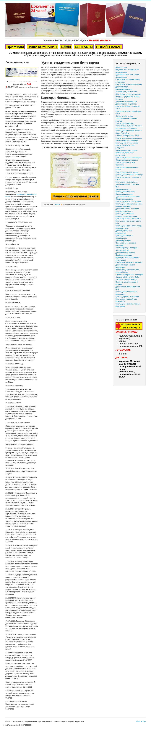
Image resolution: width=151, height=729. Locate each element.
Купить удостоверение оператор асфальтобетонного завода (129, 139)
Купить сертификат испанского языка (128, 178)
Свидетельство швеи (124, 199)
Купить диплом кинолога (126, 192)
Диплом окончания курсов (126, 101)
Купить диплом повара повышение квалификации (126, 215)
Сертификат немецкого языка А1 (129, 126)
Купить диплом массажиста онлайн (127, 168)
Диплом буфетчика (123, 240)
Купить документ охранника (127, 143)
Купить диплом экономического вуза (128, 222)
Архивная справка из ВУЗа (126, 279)
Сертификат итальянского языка (129, 84)
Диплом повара (122, 87)
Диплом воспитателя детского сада (128, 288)
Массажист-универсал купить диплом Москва (128, 271)
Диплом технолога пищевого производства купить (127, 210)
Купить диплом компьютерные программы (128, 305)
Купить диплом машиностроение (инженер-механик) (129, 205)
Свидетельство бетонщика (126, 150)
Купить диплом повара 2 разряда (129, 175)
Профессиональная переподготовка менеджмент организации (127, 257)
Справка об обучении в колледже (129, 275)
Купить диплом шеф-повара (127, 172)
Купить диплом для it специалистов (124, 237)
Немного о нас (121, 67)
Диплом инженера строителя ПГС (127, 185)
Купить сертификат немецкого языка (128, 107)
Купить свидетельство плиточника (125, 154)
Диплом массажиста (124, 89)
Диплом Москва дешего (125, 253)
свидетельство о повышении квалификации (127, 71)
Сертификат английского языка (128, 94)
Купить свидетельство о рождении (125, 146)
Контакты (119, 99)
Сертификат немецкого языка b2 (129, 262)
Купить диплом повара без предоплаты (126, 293)
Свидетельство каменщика (127, 160)
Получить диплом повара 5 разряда (127, 283)
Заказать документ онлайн (126, 92)
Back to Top (141, 721)
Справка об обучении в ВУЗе (127, 136)
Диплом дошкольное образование (124, 232)
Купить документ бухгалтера (127, 297)
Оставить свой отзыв (124, 116)
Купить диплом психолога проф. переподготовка (129, 227)
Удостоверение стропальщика (128, 197)
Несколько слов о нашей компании (126, 244)
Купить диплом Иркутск (125, 123)
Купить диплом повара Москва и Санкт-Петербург (129, 132)
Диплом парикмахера (124, 194)
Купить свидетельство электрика (129, 158)
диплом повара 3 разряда (126, 128)
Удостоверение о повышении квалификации (127, 76)
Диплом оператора (123, 189)
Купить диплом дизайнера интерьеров (126, 300)
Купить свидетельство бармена (128, 201)
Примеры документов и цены (127, 97)
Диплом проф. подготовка (126, 104)
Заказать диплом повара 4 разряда (126, 119)
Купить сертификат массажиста (128, 218)
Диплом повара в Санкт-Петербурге (126, 266)
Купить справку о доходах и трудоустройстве (127, 249)
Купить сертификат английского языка (128, 112)
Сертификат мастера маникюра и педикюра (129, 80)
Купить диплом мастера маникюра (125, 163)
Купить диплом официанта (126, 182)
